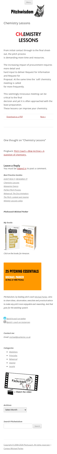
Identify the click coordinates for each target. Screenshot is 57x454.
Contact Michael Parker (13, 448)
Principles (13, 355)
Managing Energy (11, 186)
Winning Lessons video (13, 200)
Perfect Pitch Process (12, 189)
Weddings (13, 352)
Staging (12, 362)
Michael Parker (41, 296)
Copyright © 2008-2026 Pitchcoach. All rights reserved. (27, 445)
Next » (43, 116)
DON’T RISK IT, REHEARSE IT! (15, 179)
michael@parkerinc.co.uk (19, 337)
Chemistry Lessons (11, 182)
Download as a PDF (15, 116)
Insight (12, 366)
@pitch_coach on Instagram (18, 322)
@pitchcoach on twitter (16, 318)
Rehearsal (13, 359)
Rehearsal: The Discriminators (16, 193)
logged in (21, 168)
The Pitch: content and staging (16, 197)
